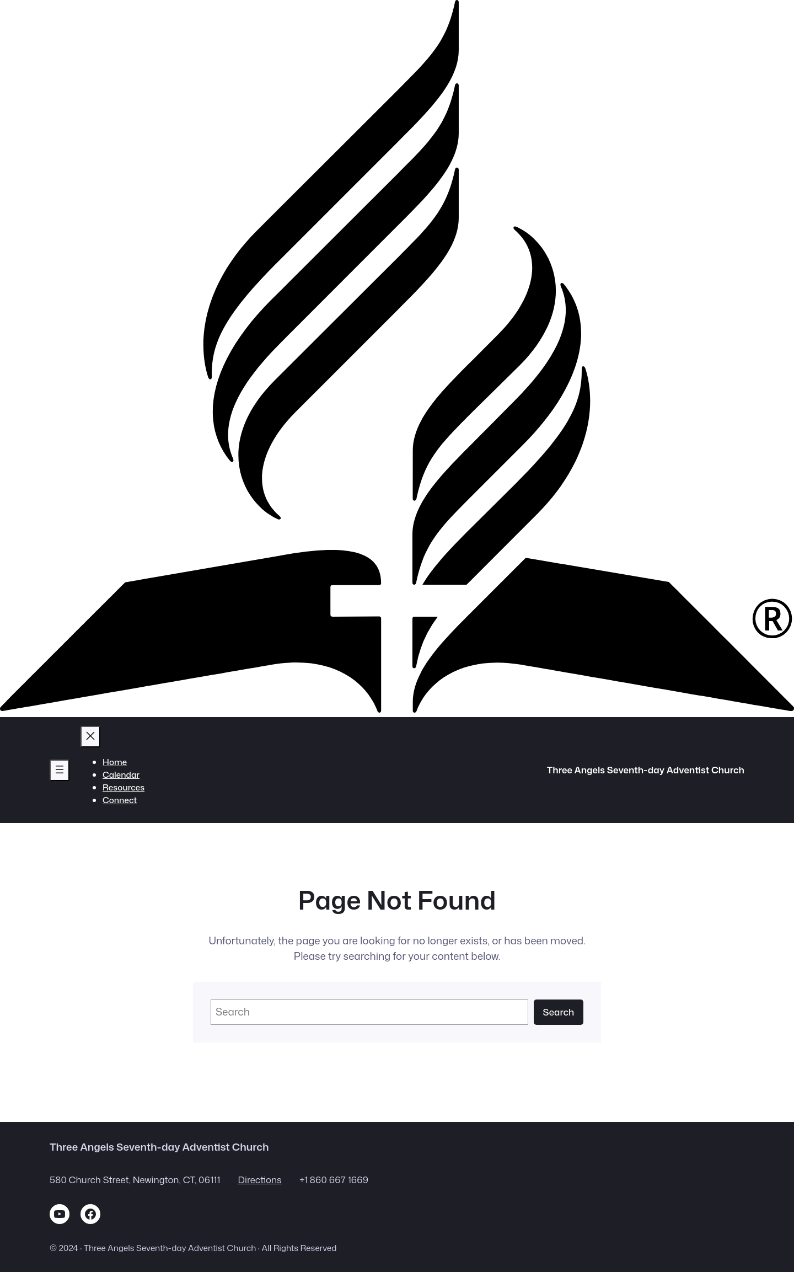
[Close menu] (90, 736)
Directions (259, 1179)
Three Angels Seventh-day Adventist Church (645, 769)
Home (115, 762)
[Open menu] (59, 770)
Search (558, 1012)
